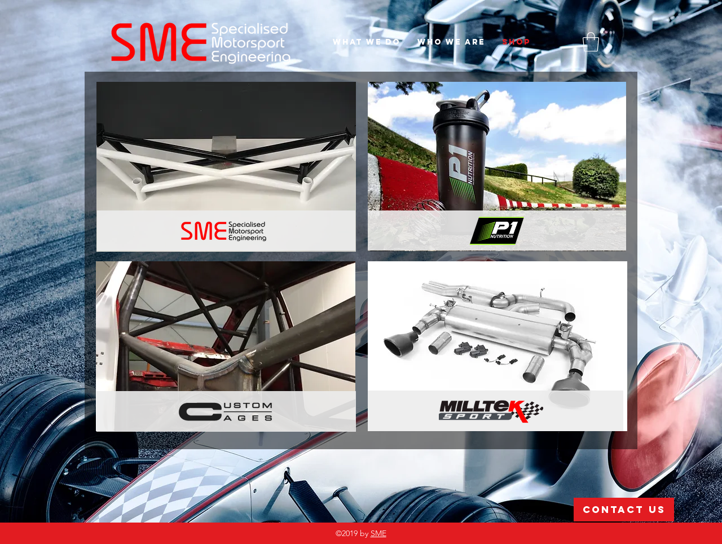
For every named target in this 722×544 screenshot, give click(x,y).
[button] (591, 42)
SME (378, 533)
